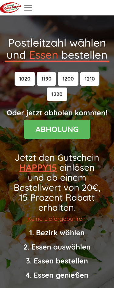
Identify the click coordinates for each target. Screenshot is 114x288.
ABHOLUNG (57, 129)
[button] (25, 78)
